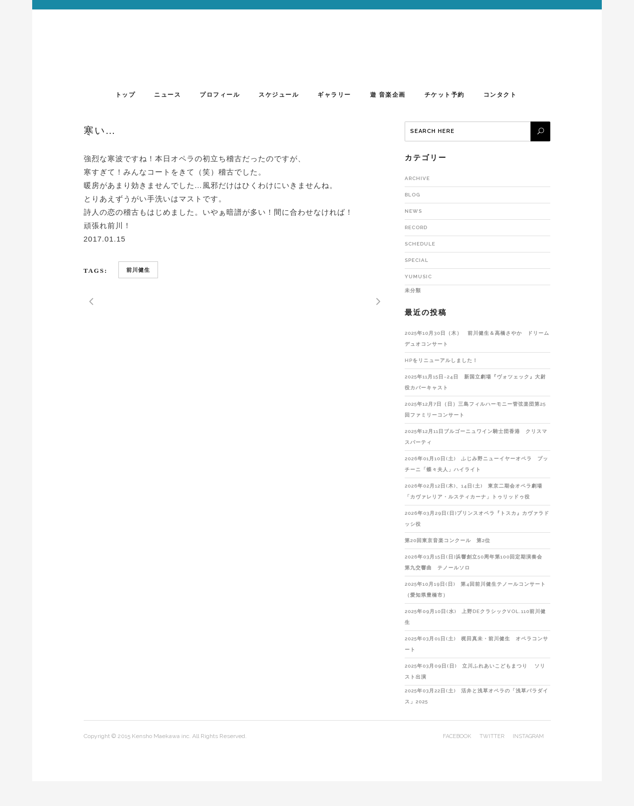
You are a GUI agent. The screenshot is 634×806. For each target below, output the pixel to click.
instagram (528, 736)
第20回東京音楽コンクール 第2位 (447, 540)
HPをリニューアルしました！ (441, 360)
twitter (491, 736)
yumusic (418, 276)
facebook (457, 736)
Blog (412, 194)
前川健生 (138, 270)
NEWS (413, 211)
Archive (417, 178)
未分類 (413, 290)
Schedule (420, 244)
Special (416, 260)
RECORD (416, 227)
